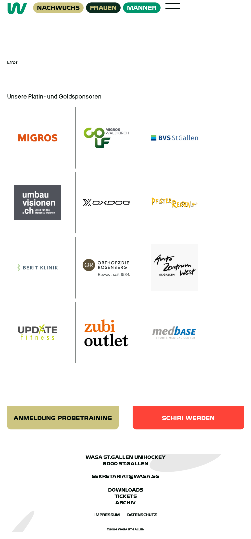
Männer (142, 7)
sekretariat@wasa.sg (125, 476)
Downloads (125, 490)
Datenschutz (142, 515)
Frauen (103, 7)
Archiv (125, 503)
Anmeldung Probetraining (62, 418)
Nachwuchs (58, 7)
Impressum (107, 515)
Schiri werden (188, 418)
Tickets (125, 496)
